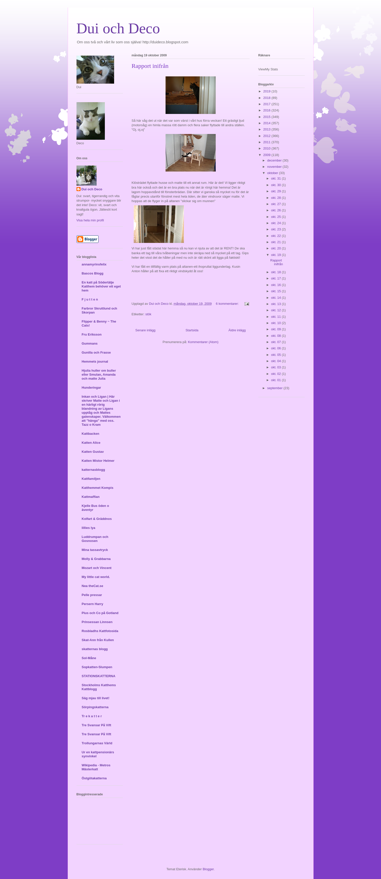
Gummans (90, 343)
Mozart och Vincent (97, 568)
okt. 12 (276, 310)
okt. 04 (276, 361)
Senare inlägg (145, 330)
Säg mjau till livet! (96, 698)
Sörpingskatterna (95, 707)
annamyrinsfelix (94, 264)
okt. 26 (276, 210)
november (274, 167)
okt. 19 (276, 255)
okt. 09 (276, 329)
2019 (267, 91)
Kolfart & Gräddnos (97, 519)
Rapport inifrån (150, 66)
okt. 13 (276, 304)
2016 (267, 110)
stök (148, 314)
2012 (267, 136)
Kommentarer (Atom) (203, 342)
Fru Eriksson (92, 334)
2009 (267, 155)
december (274, 160)
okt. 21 (276, 242)
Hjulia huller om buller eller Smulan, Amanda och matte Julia (99, 374)
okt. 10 (276, 323)
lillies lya (88, 528)
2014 (267, 123)
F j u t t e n (90, 299)
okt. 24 (276, 223)
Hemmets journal (95, 361)
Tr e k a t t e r (92, 716)
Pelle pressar (92, 595)
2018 (267, 98)
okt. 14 (276, 298)
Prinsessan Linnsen (97, 622)
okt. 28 (276, 198)
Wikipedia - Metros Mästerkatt (96, 767)
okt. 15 (276, 291)
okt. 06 (276, 348)
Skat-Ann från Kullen (98, 640)
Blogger (208, 869)
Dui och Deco (118, 28)
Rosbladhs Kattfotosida (100, 631)
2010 (267, 148)
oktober (273, 173)
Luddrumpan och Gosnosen (95, 539)
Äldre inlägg (237, 330)
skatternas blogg (95, 649)
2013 (267, 129)
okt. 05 (276, 355)
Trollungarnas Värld (97, 743)
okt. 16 (276, 285)
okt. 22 (276, 236)
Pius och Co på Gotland (100, 613)
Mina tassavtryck (95, 550)
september (275, 388)
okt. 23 (276, 229)
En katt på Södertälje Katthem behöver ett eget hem (101, 286)
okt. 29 (276, 191)
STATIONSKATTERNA (98, 676)
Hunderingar (91, 387)
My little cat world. (96, 577)
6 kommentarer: (228, 304)
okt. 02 (276, 374)
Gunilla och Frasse (96, 352)
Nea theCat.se (92, 586)
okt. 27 (276, 204)
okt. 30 (276, 185)
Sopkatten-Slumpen (97, 667)
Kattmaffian (91, 497)
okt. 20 (276, 248)
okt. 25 (276, 217)
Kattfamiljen (91, 479)
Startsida (192, 330)
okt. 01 (276, 380)
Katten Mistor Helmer (98, 461)
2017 (267, 104)
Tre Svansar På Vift (96, 725)
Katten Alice (91, 443)
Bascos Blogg (93, 273)
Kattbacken (90, 433)
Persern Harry (92, 604)
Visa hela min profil (90, 220)
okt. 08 (276, 336)
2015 (267, 117)
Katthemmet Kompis (97, 488)
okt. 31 (276, 178)
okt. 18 (276, 272)
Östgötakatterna (94, 778)
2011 (267, 142)
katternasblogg (93, 470)
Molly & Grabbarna (96, 559)
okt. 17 (276, 278)
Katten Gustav (93, 452)
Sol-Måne (89, 658)
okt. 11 (276, 317)
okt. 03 (276, 367)
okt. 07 (276, 342)
